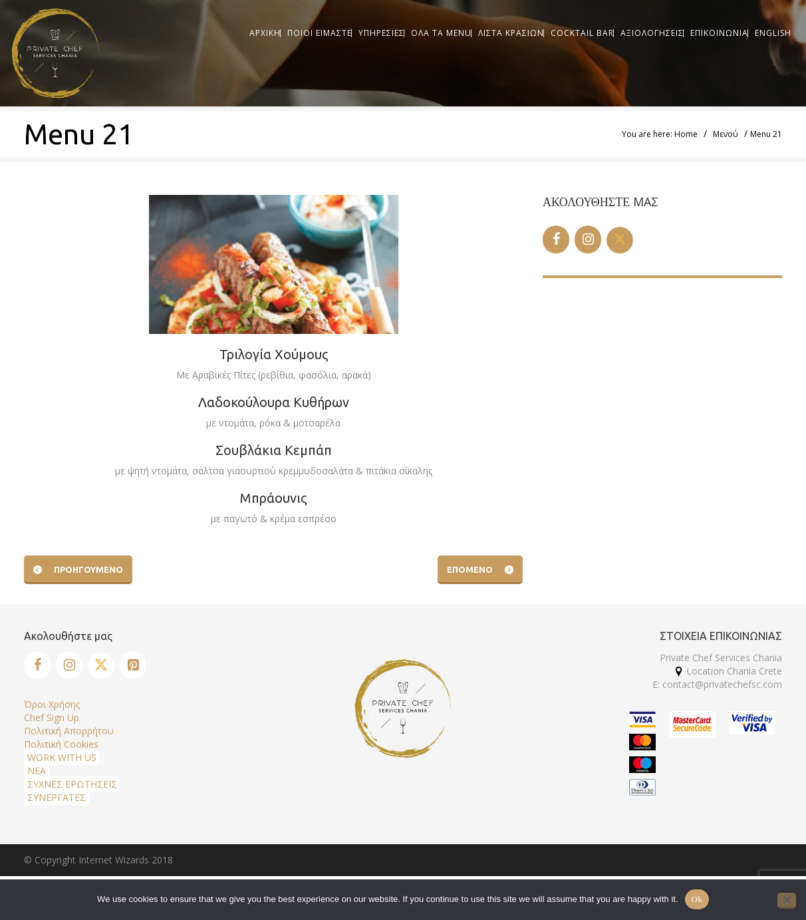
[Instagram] (588, 239)
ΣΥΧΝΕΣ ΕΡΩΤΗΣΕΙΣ (72, 784)
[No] (786, 901)
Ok (697, 899)
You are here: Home (660, 134)
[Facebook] (556, 239)
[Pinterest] (133, 665)
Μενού (725, 134)
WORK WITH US (61, 757)
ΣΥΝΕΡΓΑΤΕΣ (56, 797)
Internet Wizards (113, 859)
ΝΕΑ (36, 770)
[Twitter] (619, 240)
